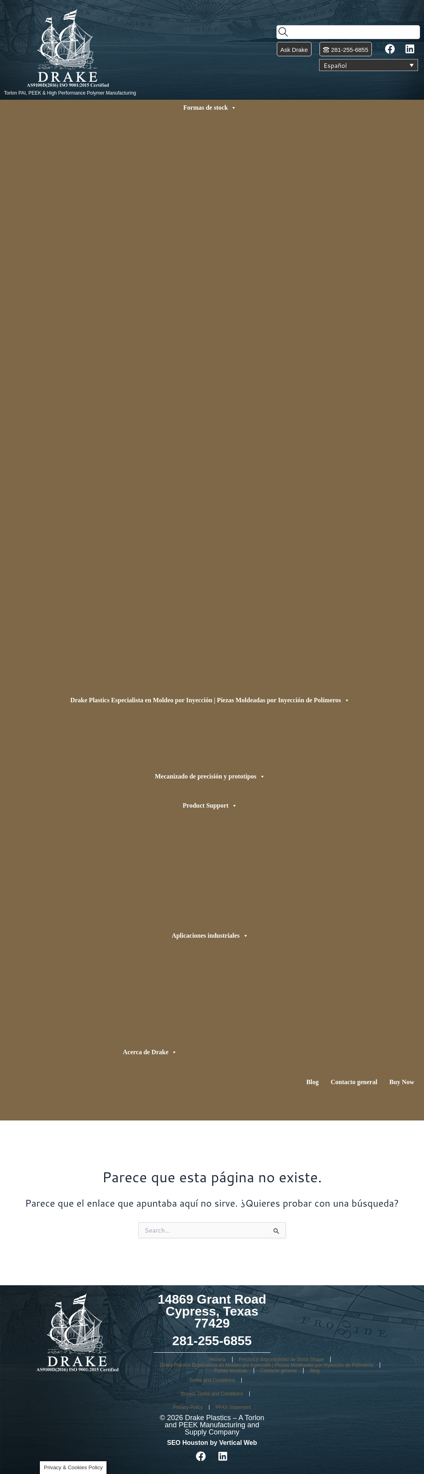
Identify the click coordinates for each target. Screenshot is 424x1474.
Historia (217, 1359)
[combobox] (348, 32)
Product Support (210, 806)
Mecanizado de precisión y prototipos (210, 776)
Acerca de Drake (150, 1052)
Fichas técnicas (230, 1370)
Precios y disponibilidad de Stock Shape (281, 1359)
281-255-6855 (212, 1341)
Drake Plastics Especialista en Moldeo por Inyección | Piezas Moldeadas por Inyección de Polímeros (210, 700)
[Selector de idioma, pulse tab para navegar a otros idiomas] (368, 65)
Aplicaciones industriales (210, 936)
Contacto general (354, 1082)
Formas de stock (210, 108)
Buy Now (401, 1082)
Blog (312, 1082)
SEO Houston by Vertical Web (212, 1442)
